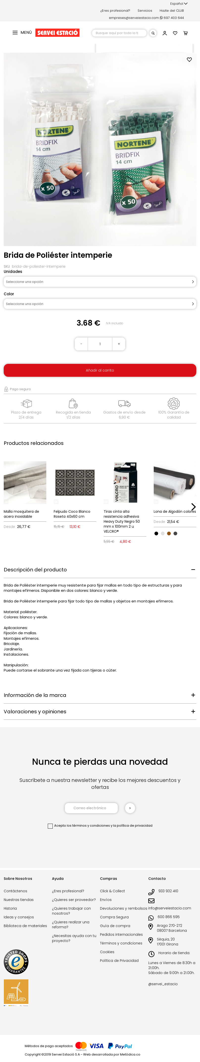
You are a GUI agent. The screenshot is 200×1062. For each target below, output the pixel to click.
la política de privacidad (132, 825)
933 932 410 (168, 891)
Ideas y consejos (19, 917)
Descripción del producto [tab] (35, 569)
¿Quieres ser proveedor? (74, 899)
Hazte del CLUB (172, 10)
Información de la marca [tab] (35, 695)
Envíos (106, 899)
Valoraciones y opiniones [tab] (35, 711)
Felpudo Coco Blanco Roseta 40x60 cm (72, 514)
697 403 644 (172, 17)
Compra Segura (114, 917)
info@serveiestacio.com (169, 908)
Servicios (145, 10)
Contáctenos (15, 891)
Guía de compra (115, 925)
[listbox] (175, 533)
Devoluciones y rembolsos (123, 908)
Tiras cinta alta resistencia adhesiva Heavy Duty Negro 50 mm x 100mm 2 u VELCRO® (122, 521)
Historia (10, 908)
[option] (156, 533)
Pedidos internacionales (121, 934)
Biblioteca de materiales (25, 925)
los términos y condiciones (88, 825)
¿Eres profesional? (115, 10)
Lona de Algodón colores (175, 511)
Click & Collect (112, 891)
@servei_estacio (163, 983)
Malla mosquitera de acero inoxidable (21, 514)
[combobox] (119, 33)
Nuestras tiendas (19, 899)
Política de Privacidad (119, 960)
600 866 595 (169, 916)
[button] (179, 3)
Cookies (107, 951)
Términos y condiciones (121, 943)
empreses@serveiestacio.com (134, 17)
